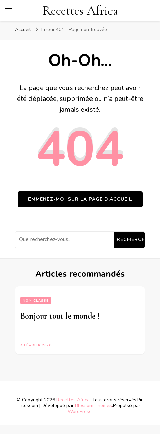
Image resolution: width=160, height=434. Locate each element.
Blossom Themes (93, 405)
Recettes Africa (80, 10)
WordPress (80, 411)
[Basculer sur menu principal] (8, 10)
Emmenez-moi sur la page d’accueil (80, 199)
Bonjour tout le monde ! (60, 316)
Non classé (36, 300)
